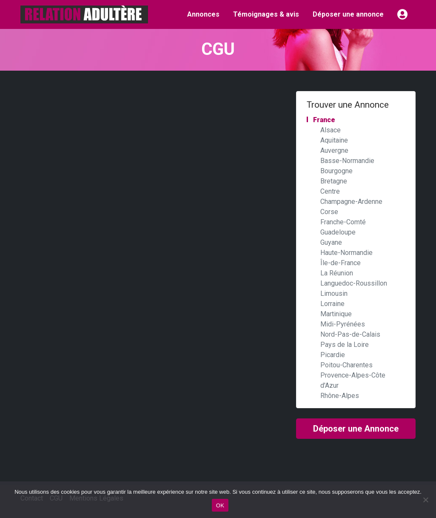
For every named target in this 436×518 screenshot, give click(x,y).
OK (220, 505)
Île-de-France (340, 263)
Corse (329, 212)
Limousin (334, 293)
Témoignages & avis (266, 14)
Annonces (203, 14)
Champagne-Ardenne (351, 201)
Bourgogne (336, 171)
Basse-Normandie (347, 161)
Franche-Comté (343, 222)
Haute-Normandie (346, 253)
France (324, 120)
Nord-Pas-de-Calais (350, 334)
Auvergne (334, 150)
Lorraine (332, 304)
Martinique (336, 314)
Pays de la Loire (344, 345)
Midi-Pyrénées (342, 324)
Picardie (332, 355)
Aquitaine (334, 140)
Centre (330, 191)
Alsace (330, 130)
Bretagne (333, 181)
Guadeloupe (338, 232)
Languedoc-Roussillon (353, 283)
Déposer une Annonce (356, 429)
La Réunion (336, 273)
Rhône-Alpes (339, 396)
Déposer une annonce (348, 14)
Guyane (331, 242)
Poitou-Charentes (346, 365)
